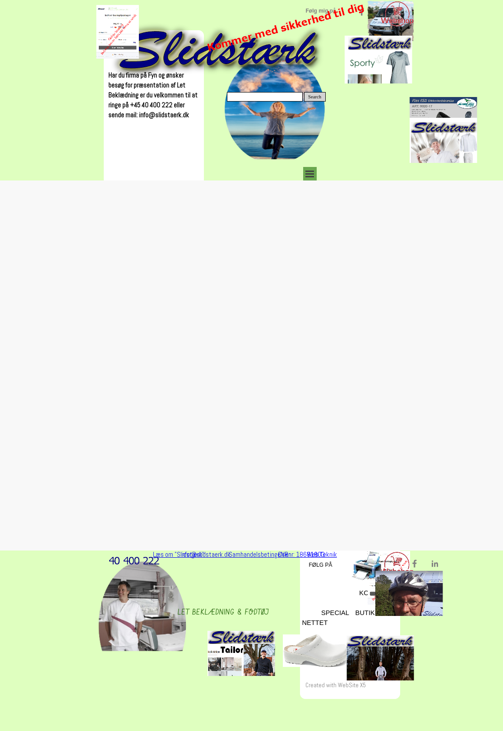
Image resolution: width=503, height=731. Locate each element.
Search (314, 96)
